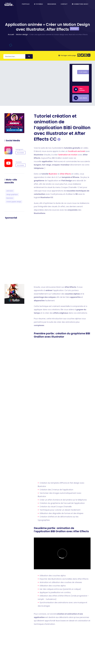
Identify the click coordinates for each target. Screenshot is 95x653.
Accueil (11, 34)
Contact (64, 4)
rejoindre (20, 153)
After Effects (65, 174)
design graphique (12, 194)
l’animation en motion (67, 154)
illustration (9, 198)
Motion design (22, 34)
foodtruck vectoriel (76, 151)
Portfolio (26, 4)
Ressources (52, 4)
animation (9, 191)
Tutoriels (38, 4)
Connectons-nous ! (80, 4)
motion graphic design (13, 202)
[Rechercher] (18, 56)
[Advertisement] (14, 251)
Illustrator (53, 174)
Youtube (19, 162)
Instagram (19, 150)
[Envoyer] (29, 56)
